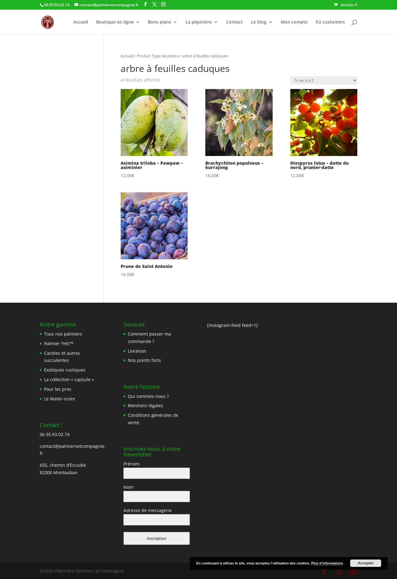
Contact (234, 22)
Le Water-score (59, 399)
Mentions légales (145, 405)
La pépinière (198, 22)
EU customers (330, 22)
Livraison (137, 351)
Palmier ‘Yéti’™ (59, 343)
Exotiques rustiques (64, 370)
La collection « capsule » (69, 379)
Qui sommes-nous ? (148, 396)
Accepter (365, 563)
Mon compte (294, 22)
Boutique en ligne (115, 22)
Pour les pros (57, 389)
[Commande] (323, 80)
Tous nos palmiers (63, 334)
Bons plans (159, 22)
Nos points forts (144, 360)
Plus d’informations (327, 563)
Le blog (258, 22)
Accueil (80, 22)
